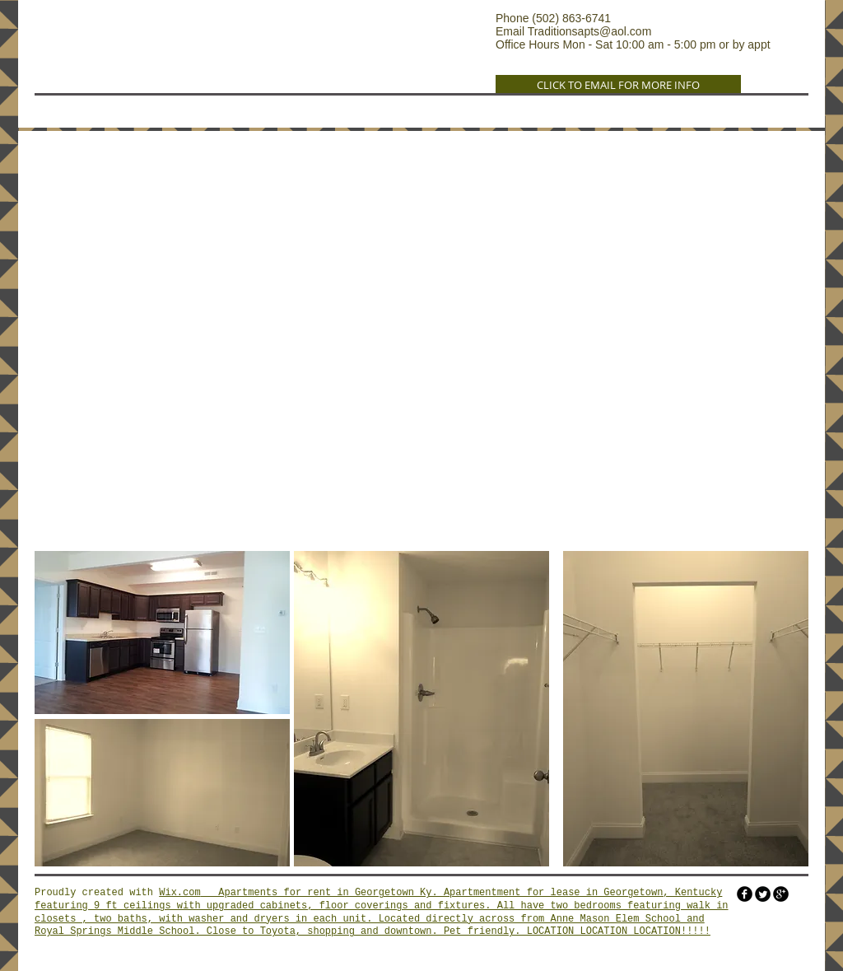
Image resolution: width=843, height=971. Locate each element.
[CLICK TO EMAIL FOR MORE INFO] (618, 85)
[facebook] (744, 894)
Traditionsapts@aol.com (590, 31)
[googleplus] (781, 894)
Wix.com (179, 893)
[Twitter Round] (763, 894)
